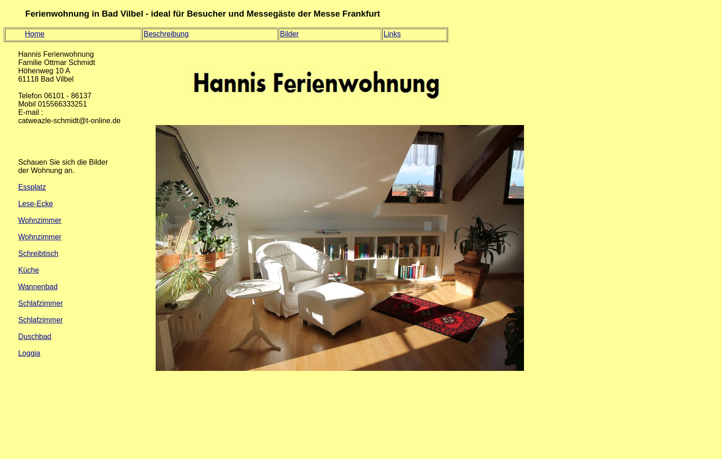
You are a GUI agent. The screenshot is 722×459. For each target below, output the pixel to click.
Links (392, 34)
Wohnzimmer (39, 220)
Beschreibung (166, 34)
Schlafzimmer (40, 303)
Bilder (289, 34)
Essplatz (32, 187)
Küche (28, 270)
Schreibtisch (38, 253)
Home (35, 34)
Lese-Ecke (35, 204)
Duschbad (34, 336)
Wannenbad (38, 287)
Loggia (29, 353)
